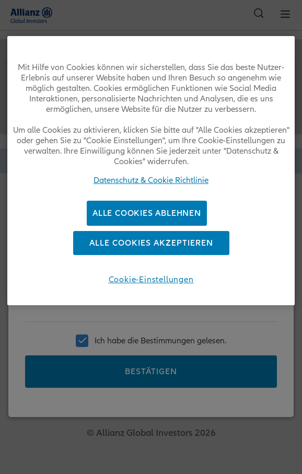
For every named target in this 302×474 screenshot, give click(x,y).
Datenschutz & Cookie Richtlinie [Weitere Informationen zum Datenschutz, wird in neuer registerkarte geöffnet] (151, 180)
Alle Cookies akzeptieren (151, 243)
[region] (150, 170)
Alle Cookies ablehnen (146, 213)
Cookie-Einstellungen (151, 280)
